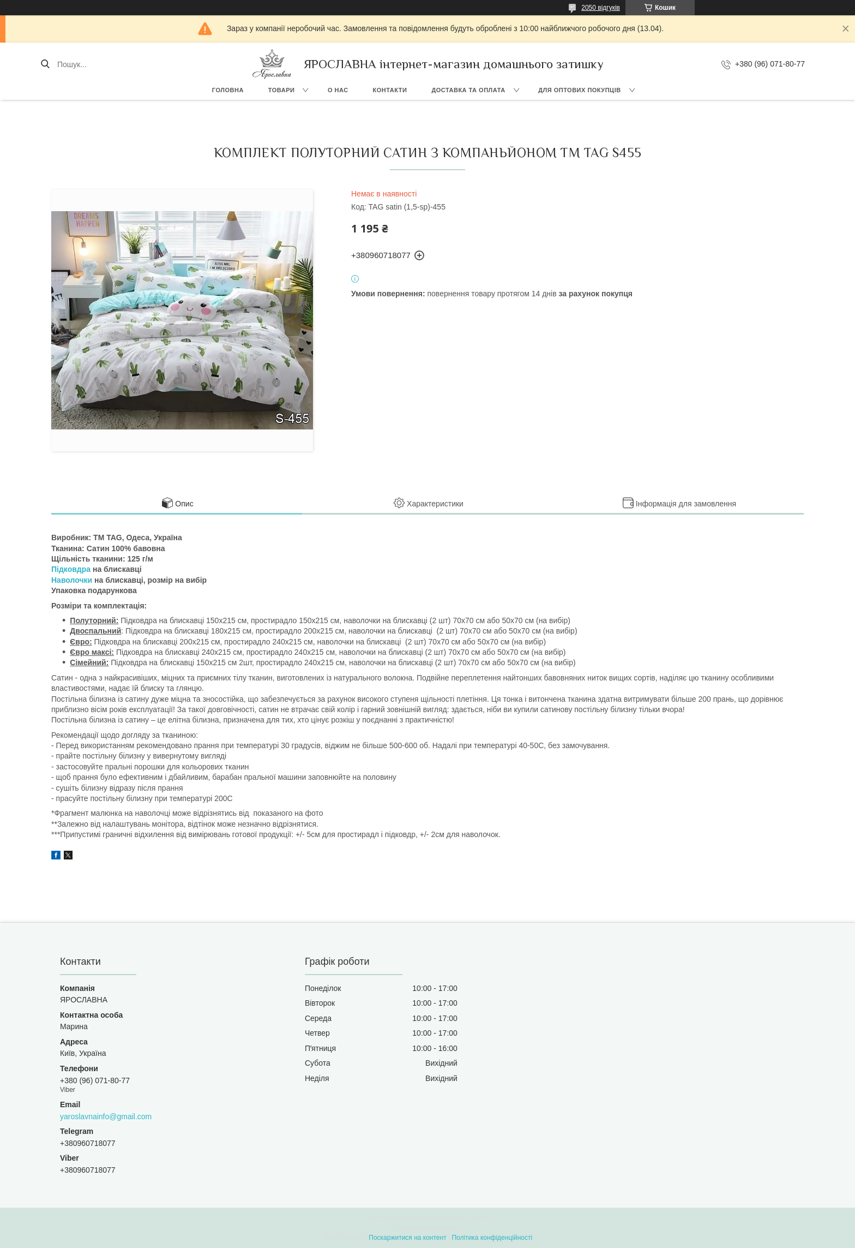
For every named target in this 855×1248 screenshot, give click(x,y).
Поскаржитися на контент (407, 1237)
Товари (281, 90)
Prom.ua (478, 1218)
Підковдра (71, 569)
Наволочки (71, 580)
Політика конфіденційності (491, 1237)
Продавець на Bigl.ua (427, 1228)
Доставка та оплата (468, 90)
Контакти (390, 90)
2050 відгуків (600, 7)
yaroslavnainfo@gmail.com (106, 1116)
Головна (228, 90)
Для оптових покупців (579, 90)
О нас (338, 90)
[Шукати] (45, 64)
